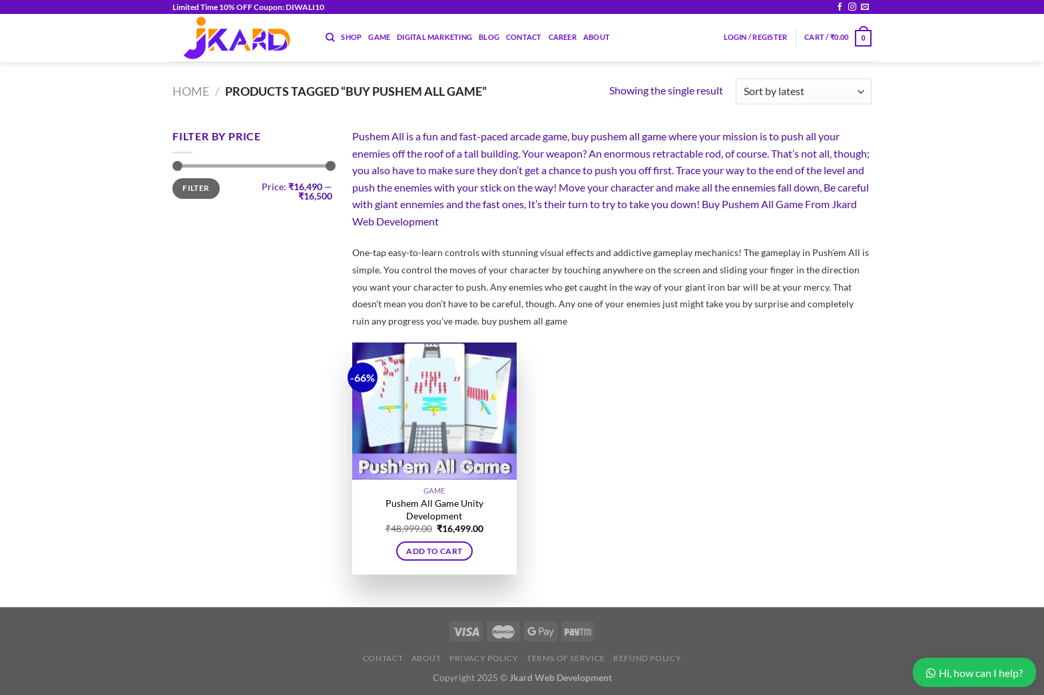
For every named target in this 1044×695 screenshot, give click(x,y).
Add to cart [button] (434, 551)
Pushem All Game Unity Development (434, 509)
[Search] (330, 37)
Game (379, 37)
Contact (524, 37)
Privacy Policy (484, 658)
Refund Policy (647, 658)
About (596, 37)
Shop (351, 37)
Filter (195, 188)
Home (190, 91)
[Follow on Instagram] (852, 7)
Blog (489, 37)
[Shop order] (804, 91)
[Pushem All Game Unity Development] (434, 411)
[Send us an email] (865, 7)
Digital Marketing (434, 37)
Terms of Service (566, 658)
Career (563, 37)
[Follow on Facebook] (840, 7)
